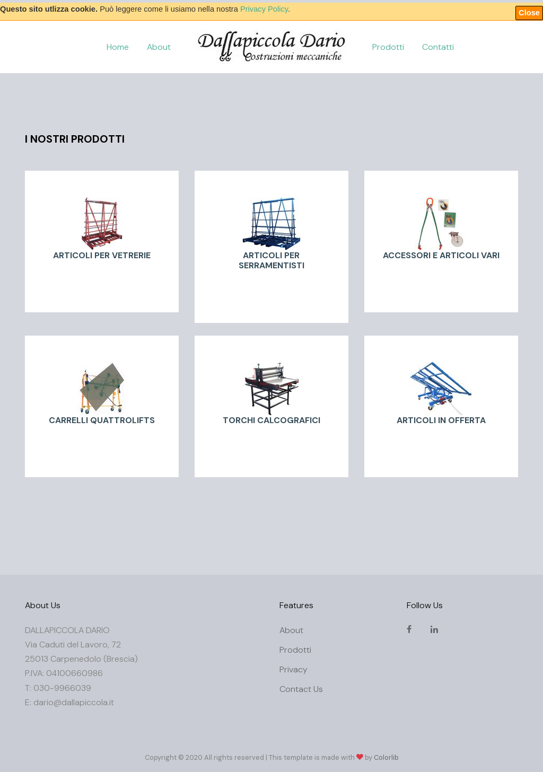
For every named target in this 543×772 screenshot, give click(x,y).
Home (118, 46)
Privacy (293, 669)
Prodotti (388, 46)
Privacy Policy (264, 9)
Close (529, 12)
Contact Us (301, 689)
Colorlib (386, 757)
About (159, 46)
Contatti (438, 46)
